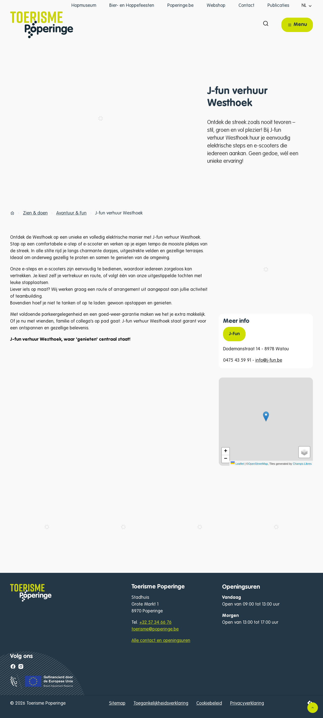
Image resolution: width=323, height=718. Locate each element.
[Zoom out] (225, 459)
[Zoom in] (225, 451)
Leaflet (237, 463)
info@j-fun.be (268, 360)
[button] (266, 416)
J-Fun (234, 334)
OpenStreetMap (258, 463)
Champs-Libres (302, 463)
